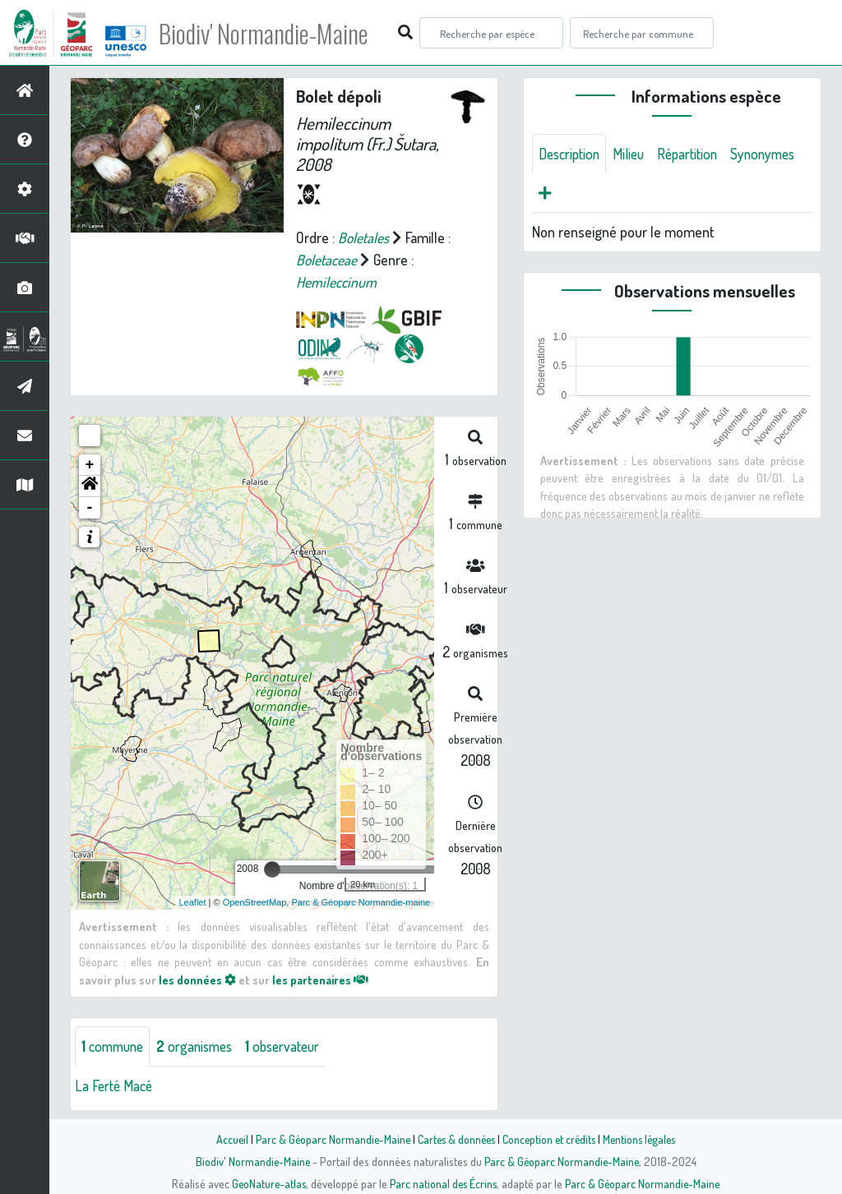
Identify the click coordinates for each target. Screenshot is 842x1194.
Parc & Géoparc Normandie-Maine (327, 1139)
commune (114, 1046)
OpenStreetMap (255, 902)
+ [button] (90, 465)
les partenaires (321, 979)
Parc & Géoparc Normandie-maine (360, 902)
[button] (89, 486)
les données (197, 979)
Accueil (224, 1139)
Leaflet (192, 902)
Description (571, 154)
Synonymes (573, 193)
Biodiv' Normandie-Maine (270, 32)
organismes (201, 1046)
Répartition (696, 154)
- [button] (90, 508)
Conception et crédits (550, 1139)
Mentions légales (644, 1139)
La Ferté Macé (115, 1085)
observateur (293, 1046)
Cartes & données (454, 1139)
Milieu (634, 154)
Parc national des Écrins (443, 1183)
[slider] (272, 869)
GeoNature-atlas (266, 1183)
